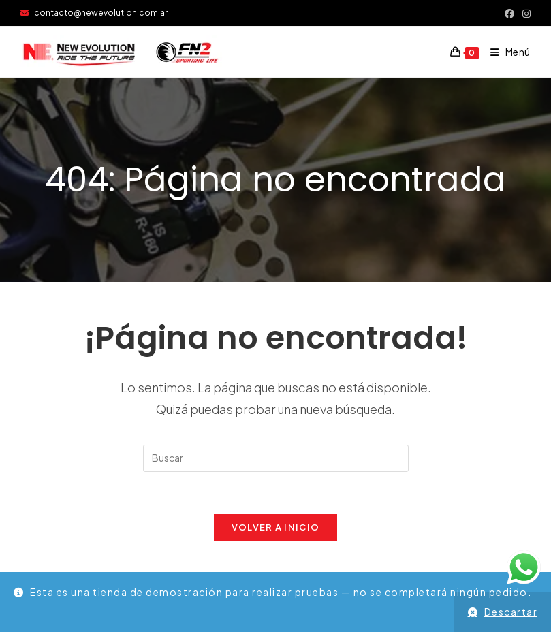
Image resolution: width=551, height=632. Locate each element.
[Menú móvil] (505, 52)
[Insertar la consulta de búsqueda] (276, 458)
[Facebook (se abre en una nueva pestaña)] (509, 13)
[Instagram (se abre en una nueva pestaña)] (524, 13)
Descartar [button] (511, 611)
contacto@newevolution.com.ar (94, 12)
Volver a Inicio (276, 527)
